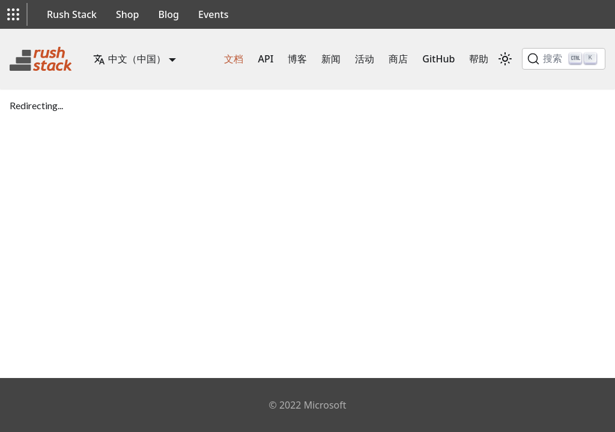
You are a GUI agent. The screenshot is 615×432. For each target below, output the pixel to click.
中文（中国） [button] (129, 58)
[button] (13, 14)
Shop (127, 14)
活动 (364, 58)
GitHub (438, 58)
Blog (169, 14)
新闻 (331, 58)
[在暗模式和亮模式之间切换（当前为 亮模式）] (505, 58)
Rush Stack (72, 14)
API (265, 58)
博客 (297, 58)
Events (213, 14)
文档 (233, 58)
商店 (398, 58)
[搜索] (563, 59)
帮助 (478, 58)
